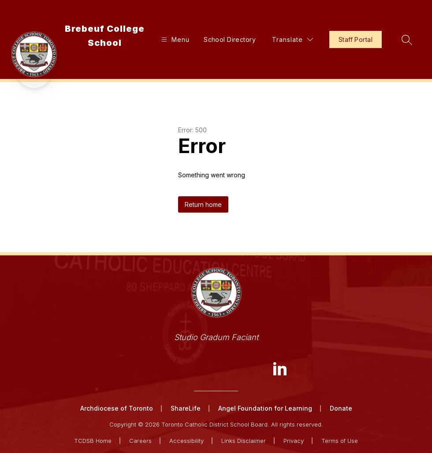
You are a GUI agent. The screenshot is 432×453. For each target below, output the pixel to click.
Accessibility (186, 440)
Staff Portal (355, 39)
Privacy (293, 440)
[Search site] (407, 40)
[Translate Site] (292, 39)
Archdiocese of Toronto (116, 408)
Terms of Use (339, 440)
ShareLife (186, 408)
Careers (140, 440)
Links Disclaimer (243, 440)
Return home (203, 204)
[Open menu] (174, 39)
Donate (341, 408)
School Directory (230, 39)
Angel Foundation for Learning (265, 408)
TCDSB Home (93, 440)
